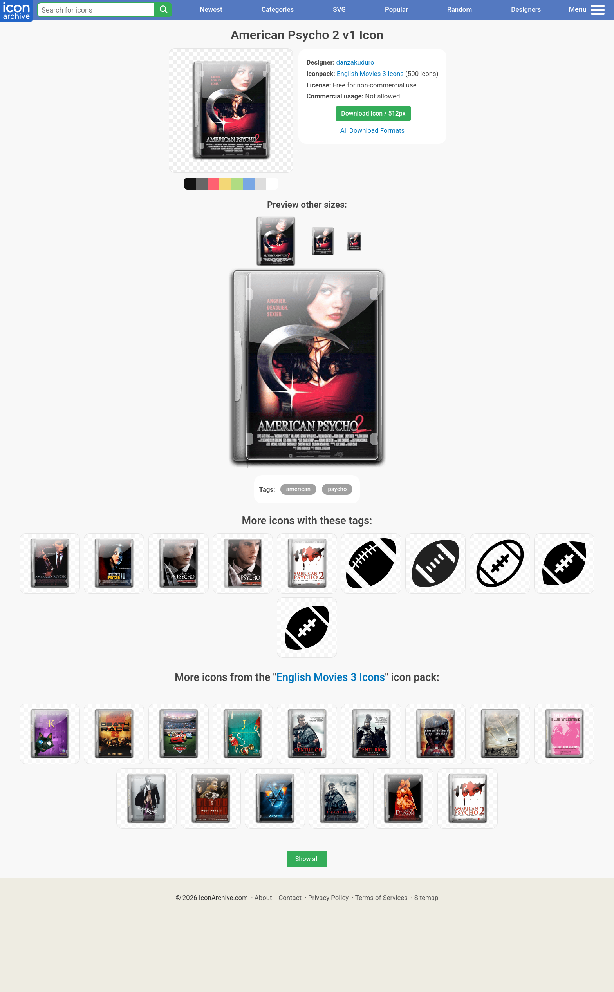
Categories (278, 9)
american (298, 488)
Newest (211, 9)
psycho (337, 488)
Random (459, 9)
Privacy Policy (328, 897)
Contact (290, 897)
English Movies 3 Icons (370, 74)
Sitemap (426, 897)
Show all (307, 859)
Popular (396, 9)
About (263, 897)
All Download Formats (372, 130)
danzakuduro (355, 62)
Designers (526, 9)
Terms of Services (381, 897)
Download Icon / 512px (373, 113)
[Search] (163, 9)
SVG (339, 9)
